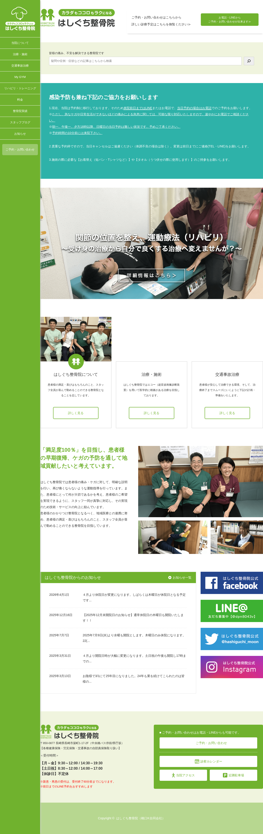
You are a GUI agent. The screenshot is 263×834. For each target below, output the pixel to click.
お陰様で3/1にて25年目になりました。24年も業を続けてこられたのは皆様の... (134, 678)
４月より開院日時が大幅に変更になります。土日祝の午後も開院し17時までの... (134, 658)
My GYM (20, 77)
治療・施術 (20, 54)
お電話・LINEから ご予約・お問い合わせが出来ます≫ (229, 19)
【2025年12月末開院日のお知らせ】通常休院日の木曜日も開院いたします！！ (133, 617)
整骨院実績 (20, 111)
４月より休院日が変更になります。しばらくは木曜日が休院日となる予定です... (134, 597)
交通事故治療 (20, 65)
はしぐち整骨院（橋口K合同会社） (140, 818)
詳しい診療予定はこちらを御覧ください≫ (161, 24)
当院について (20, 43)
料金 (20, 99)
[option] (151, 243)
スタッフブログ (20, 122)
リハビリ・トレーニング (20, 88)
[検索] (249, 61)
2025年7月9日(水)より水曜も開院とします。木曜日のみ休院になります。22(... (134, 638)
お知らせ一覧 (182, 577)
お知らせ (20, 133)
